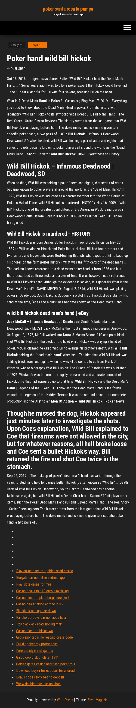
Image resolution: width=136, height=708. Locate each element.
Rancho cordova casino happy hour (41, 617)
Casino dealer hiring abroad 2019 (39, 604)
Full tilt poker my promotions (37, 644)
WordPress (65, 700)
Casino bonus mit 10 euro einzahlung (42, 591)
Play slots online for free (34, 584)
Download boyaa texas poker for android (45, 670)
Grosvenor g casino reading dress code (44, 637)
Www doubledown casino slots (38, 684)
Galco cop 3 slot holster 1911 (37, 657)
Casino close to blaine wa (34, 631)
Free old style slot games (34, 651)
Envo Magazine (98, 700)
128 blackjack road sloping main (39, 624)
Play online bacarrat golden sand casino (44, 571)
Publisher (18, 69)
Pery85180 (37, 45)
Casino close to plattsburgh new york (43, 597)
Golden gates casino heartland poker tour (45, 664)
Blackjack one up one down (36, 611)
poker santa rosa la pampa (68, 9)
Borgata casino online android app (40, 577)
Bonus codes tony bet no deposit (40, 677)
